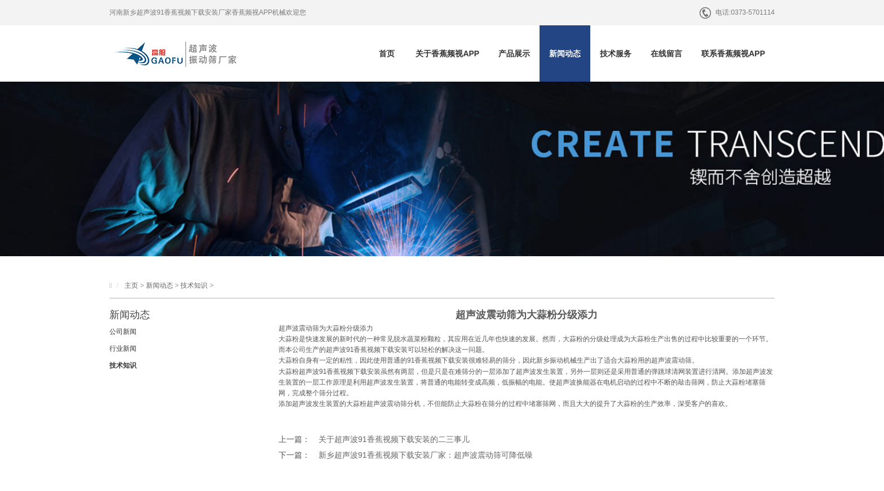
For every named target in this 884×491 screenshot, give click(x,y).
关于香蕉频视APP (447, 53)
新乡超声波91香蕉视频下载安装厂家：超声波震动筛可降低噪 (426, 454)
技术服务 (615, 53)
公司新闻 (122, 332)
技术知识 (193, 285)
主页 (131, 285)
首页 (387, 53)
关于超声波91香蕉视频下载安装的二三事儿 (394, 439)
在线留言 (666, 53)
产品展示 (514, 53)
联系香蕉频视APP (733, 53)
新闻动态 (565, 53)
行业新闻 (122, 348)
